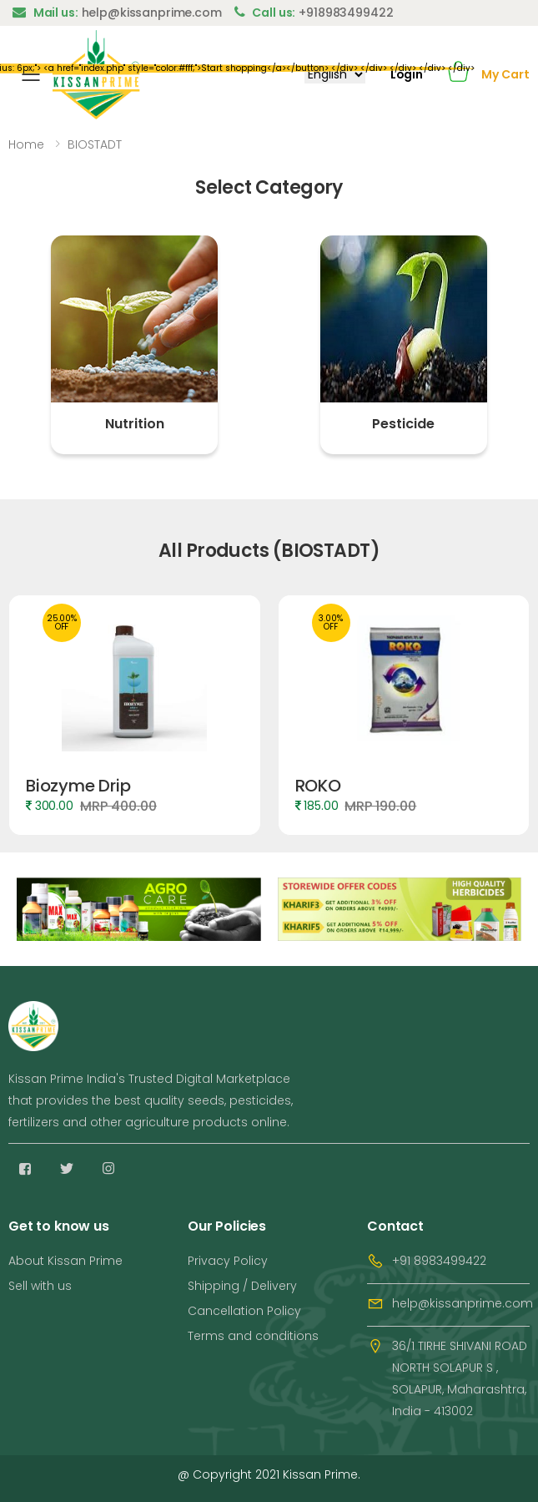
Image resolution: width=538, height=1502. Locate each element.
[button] (458, 75)
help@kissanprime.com (462, 1303)
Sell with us (40, 1285)
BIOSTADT (95, 144)
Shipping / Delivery (242, 1285)
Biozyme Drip (78, 785)
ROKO (318, 785)
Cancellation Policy (244, 1310)
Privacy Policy (228, 1260)
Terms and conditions (253, 1336)
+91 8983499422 (439, 1260)
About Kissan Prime (65, 1260)
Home (26, 144)
